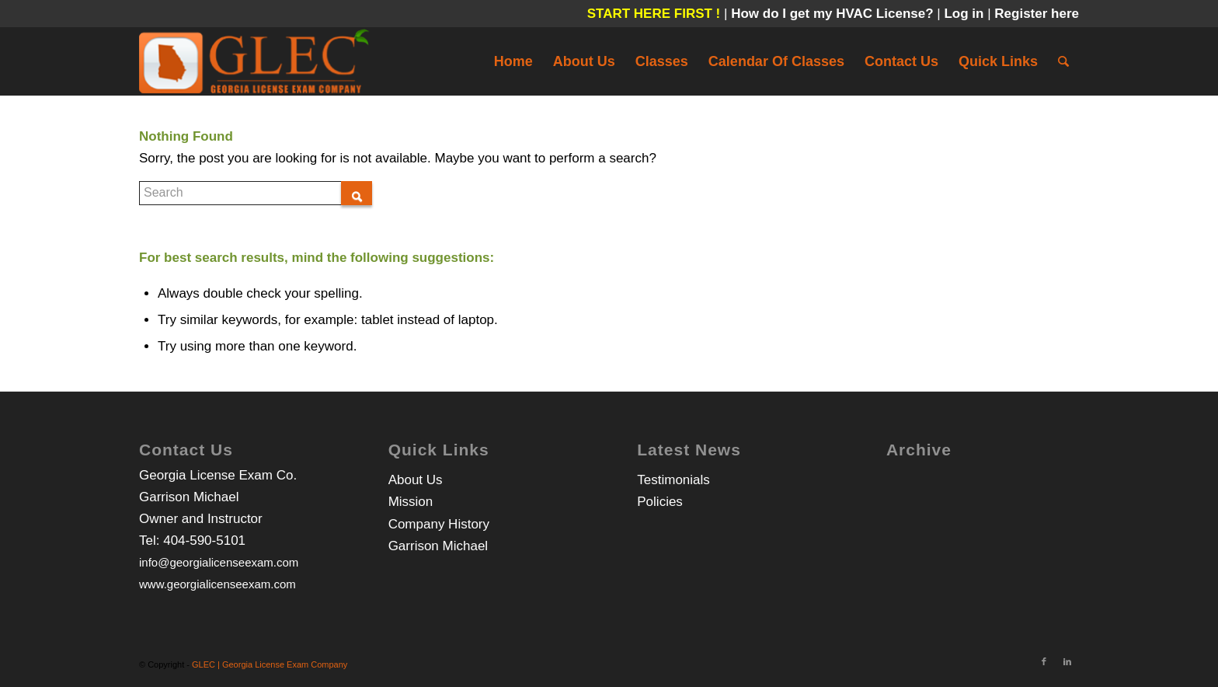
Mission (410, 501)
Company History (438, 524)
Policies (660, 501)
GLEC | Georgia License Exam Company (269, 664)
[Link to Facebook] (1044, 661)
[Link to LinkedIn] (1067, 661)
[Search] (1063, 61)
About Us (415, 480)
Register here (1036, 13)
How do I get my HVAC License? (834, 13)
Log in (965, 13)
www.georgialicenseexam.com (217, 584)
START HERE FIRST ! (654, 13)
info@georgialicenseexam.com (218, 562)
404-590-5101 (204, 540)
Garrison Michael (438, 546)
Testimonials (673, 480)
